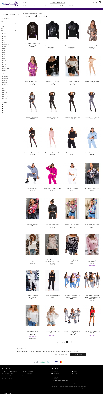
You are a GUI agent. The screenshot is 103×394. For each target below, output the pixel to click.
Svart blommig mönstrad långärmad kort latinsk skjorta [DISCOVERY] (92, 297)
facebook (55, 371)
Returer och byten (7, 378)
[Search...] (57, 2)
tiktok (74, 373)
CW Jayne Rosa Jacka (32, 224)
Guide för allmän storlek (9, 375)
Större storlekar (86, 6)
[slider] (2, 21)
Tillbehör (62, 6)
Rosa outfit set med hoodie (52, 152)
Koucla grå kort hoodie (32, 188)
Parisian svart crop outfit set (52, 295)
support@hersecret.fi (61, 380)
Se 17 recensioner (52, 336)
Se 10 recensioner (92, 267)
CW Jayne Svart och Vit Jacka (92, 188)
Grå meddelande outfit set (92, 117)
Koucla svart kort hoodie (72, 152)
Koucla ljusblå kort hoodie (92, 152)
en (25, 2)
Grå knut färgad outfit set (32, 117)
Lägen (23, 375)
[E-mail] (62, 354)
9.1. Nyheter (26, 6)
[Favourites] (96, 2)
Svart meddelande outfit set (72, 117)
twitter (74, 371)
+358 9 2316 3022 (62, 383)
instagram (55, 373)
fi (21, 2)
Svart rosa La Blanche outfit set (32, 152)
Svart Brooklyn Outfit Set (52, 117)
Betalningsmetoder (7, 373)
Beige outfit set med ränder (92, 81)
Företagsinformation (28, 371)
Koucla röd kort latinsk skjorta (92, 331)
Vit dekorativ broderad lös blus (52, 331)
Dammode (37, 6)
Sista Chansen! (73, 6)
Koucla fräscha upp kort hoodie (52, 188)
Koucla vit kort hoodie (72, 188)
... (57, 342)
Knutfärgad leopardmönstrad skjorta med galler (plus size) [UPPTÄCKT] (52, 261)
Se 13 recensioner (32, 338)
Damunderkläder (50, 6)
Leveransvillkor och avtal (9, 371)
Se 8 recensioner (92, 336)
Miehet (97, 6)
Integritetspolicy (27, 373)
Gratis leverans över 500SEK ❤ (50, 9)
